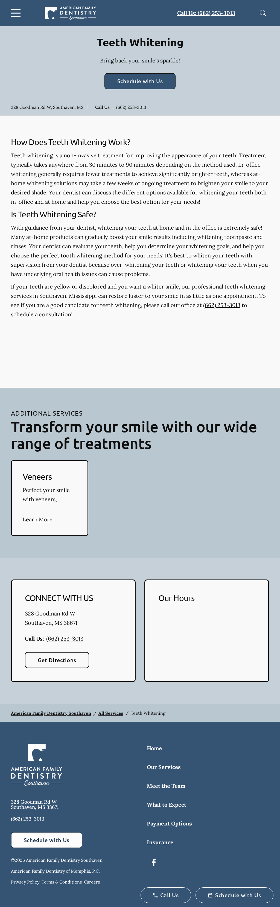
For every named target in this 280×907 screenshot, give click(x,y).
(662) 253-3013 (131, 107)
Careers (92, 882)
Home (154, 748)
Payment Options (169, 823)
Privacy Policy (25, 882)
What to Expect (166, 804)
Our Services (164, 767)
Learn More (37, 519)
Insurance (160, 842)
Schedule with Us (140, 81)
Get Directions (57, 659)
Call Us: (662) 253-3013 (206, 13)
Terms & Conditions (62, 882)
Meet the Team (166, 785)
